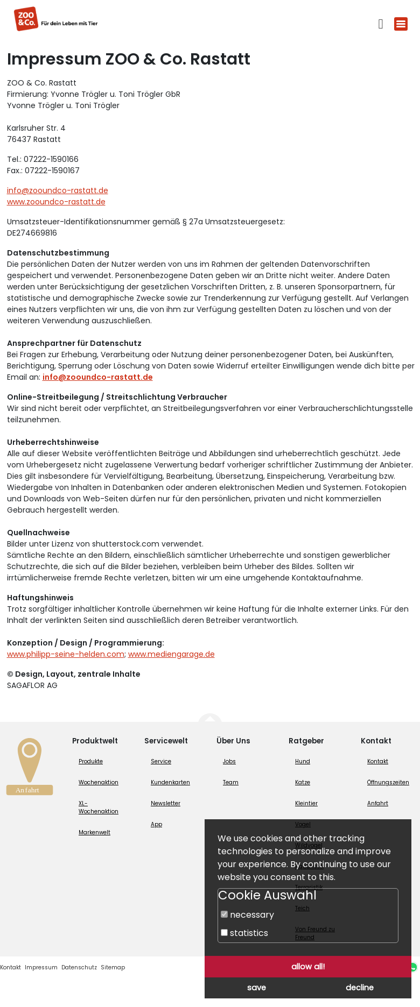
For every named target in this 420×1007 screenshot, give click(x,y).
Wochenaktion (98, 782)
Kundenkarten (170, 782)
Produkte (91, 761)
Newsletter (165, 803)
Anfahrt (377, 803)
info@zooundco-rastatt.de (57, 190)
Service (161, 761)
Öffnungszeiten (388, 782)
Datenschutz (79, 967)
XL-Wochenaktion (98, 807)
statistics (244, 933)
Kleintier (306, 803)
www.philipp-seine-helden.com (65, 654)
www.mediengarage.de (171, 654)
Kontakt (377, 761)
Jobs (229, 761)
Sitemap (113, 967)
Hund (302, 761)
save (256, 987)
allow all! (308, 966)
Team (231, 782)
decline (360, 987)
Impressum (41, 967)
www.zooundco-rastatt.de (56, 201)
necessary (247, 915)
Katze (302, 782)
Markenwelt (94, 832)
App (156, 824)
